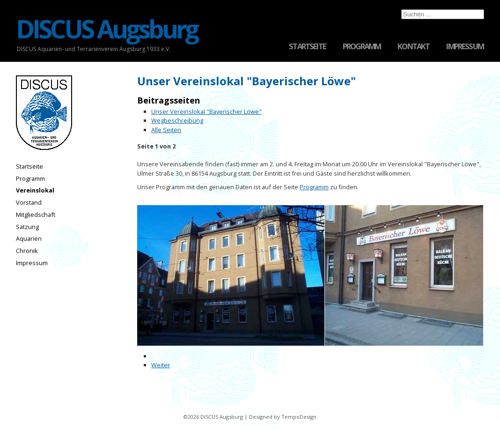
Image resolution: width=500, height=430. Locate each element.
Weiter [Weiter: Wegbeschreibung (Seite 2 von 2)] (160, 365)
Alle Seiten (166, 130)
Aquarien (29, 238)
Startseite (307, 47)
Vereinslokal (35, 190)
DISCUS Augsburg (106, 29)
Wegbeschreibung (177, 120)
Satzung (27, 226)
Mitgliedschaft (35, 214)
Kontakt (413, 47)
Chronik (27, 250)
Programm (362, 47)
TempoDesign (298, 416)
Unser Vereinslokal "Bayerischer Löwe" (206, 111)
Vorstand (29, 202)
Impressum (465, 47)
